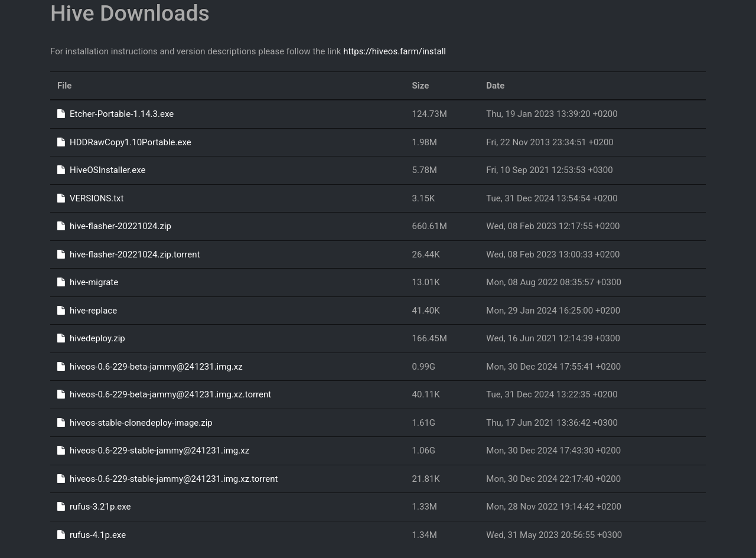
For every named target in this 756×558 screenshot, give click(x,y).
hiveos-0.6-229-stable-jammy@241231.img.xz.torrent (167, 479)
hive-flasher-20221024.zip (114, 226)
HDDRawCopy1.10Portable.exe (124, 142)
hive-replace (87, 310)
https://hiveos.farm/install (394, 51)
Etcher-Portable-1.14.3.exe (115, 114)
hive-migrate (87, 282)
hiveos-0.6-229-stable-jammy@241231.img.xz (153, 450)
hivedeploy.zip (91, 338)
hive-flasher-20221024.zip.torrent (128, 254)
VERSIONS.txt (90, 198)
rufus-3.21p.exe (94, 506)
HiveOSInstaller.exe (101, 170)
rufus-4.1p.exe (91, 535)
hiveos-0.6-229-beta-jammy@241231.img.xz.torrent (164, 394)
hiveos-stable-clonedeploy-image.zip (135, 422)
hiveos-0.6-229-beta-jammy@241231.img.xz (150, 366)
